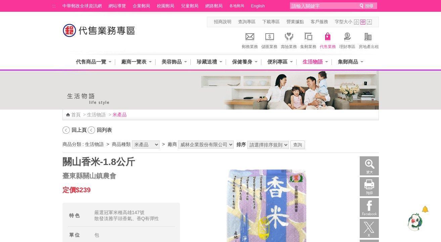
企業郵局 (141, 6)
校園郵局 (165, 6)
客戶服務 (319, 21)
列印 (369, 186)
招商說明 (222, 21)
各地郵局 (236, 6)
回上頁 (79, 130)
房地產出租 (369, 39)
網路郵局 (214, 6)
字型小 (356, 22)
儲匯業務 (269, 39)
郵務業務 (250, 39)
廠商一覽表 (133, 62)
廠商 (172, 144)
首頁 (76, 114)
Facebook (369, 207)
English (258, 6)
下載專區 (271, 21)
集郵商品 (348, 62)
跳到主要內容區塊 (3, 3)
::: (54, 6)
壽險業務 (289, 39)
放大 (369, 165)
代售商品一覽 (91, 62)
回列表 (104, 130)
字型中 (362, 22)
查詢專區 (247, 21)
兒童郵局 (190, 6)
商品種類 (121, 144)
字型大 (369, 22)
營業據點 (295, 21)
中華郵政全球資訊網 (82, 6)
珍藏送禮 (207, 62)
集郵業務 (308, 39)
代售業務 (328, 39)
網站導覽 (117, 6)
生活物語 (313, 62)
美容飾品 (172, 62)
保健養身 (242, 62)
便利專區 (277, 62)
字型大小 (343, 21)
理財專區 (347, 39)
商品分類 (71, 144)
